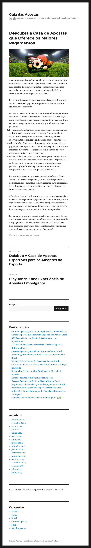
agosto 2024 (17, 426)
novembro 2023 (18, 456)
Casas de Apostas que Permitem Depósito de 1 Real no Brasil (39, 335)
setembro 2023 (18, 462)
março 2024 (17, 443)
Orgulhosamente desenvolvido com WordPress (41, 541)
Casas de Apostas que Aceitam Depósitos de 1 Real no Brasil (39, 331)
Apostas (15, 511)
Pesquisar (13, 304)
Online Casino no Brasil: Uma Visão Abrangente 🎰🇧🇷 (36, 397)
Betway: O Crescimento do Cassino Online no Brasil (35, 361)
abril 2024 (16, 439)
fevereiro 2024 (18, 446)
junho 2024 (16, 433)
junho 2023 (16, 472)
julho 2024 (16, 429)
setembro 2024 (18, 423)
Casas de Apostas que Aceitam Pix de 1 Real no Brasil (35, 381)
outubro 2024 (17, 419)
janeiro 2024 (17, 449)
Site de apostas (18, 528)
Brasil (14, 518)
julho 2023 (16, 469)
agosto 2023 (17, 466)
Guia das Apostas (24, 14)
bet (14, 235)
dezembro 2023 (18, 453)
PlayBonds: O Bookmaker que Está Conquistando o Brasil (38, 384)
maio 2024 (16, 436)
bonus (14, 515)
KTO (11, 489)
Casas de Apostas (19, 521)
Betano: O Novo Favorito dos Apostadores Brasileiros (36, 388)
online (36, 235)
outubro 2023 (17, 459)
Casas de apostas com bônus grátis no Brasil (32, 378)
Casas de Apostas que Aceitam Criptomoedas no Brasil (36, 351)
